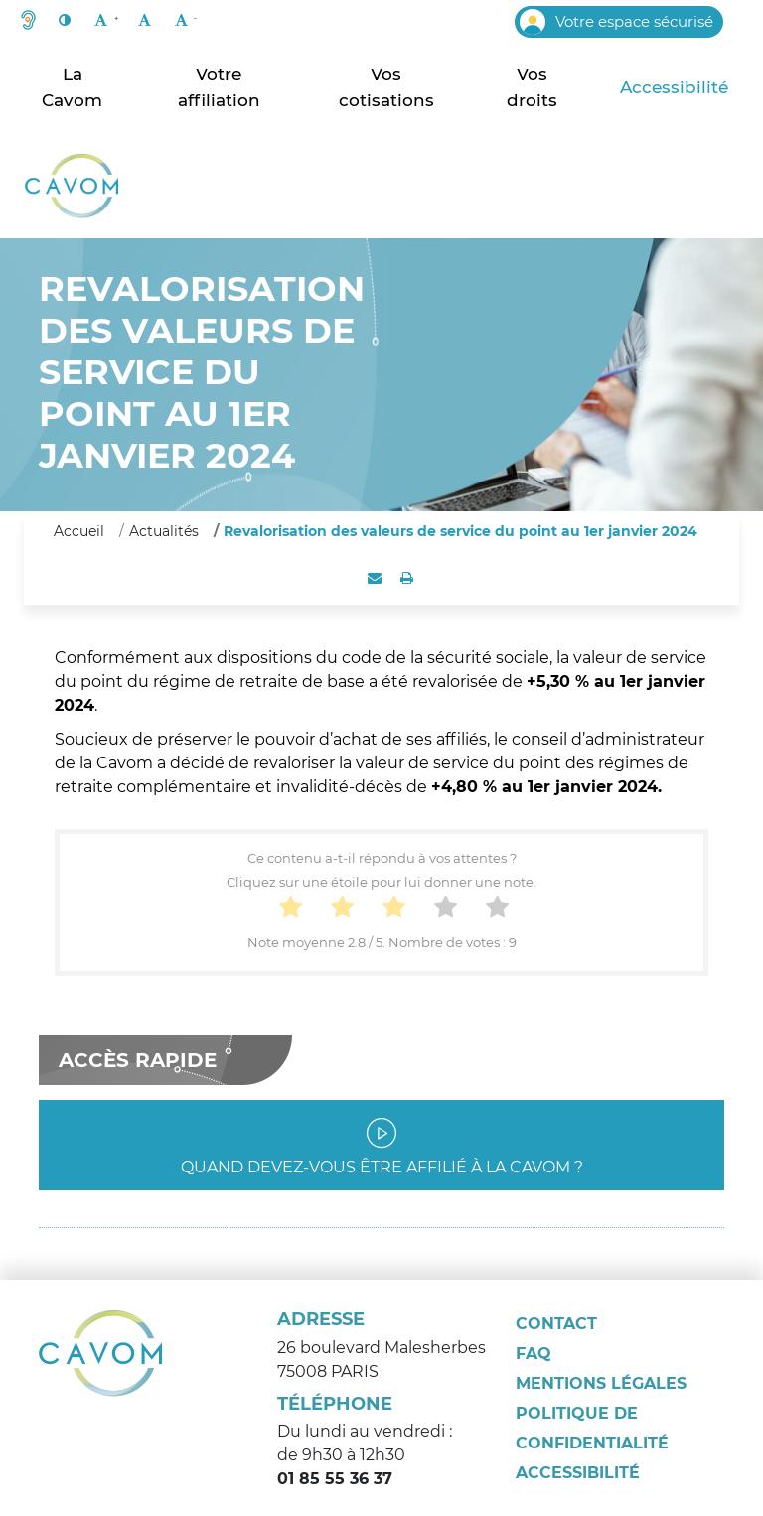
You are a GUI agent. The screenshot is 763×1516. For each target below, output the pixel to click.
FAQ (533, 1353)
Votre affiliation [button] (219, 87)
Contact (556, 1323)
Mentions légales (601, 1383)
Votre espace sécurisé (616, 22)
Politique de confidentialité (592, 1428)
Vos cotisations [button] (386, 87)
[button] (28, 22)
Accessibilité (674, 87)
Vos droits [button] (532, 87)
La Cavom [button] (72, 87)
